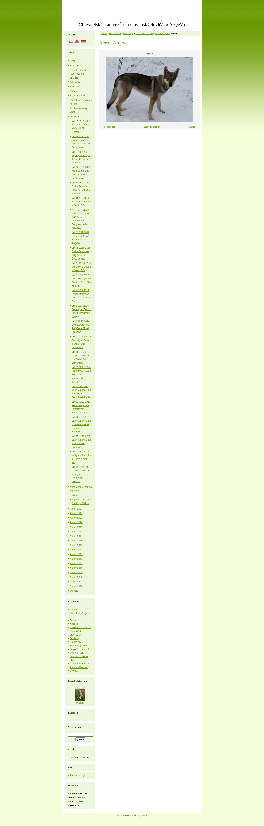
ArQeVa (74, 609)
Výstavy (74, 671)
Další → (193, 126)
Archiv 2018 (76, 531)
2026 (83, 757)
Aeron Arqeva (162, 33)
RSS (144, 815)
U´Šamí (80, 702)
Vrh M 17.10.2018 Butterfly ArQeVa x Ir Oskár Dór (81, 267)
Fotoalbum (115, 33)
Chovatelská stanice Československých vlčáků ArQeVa (132, 24)
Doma (73, 620)
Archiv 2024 (76, 586)
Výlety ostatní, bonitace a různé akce (79, 656)
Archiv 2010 (76, 567)
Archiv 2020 (76, 522)
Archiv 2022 (76, 513)
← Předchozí (108, 126)
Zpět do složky (152, 126)
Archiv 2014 (76, 549)
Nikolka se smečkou (80, 627)
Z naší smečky (77, 95)
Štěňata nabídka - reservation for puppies (79, 74)
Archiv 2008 (76, 577)
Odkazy (74, 590)
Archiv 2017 (76, 536)
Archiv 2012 (76, 558)
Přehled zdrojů (77, 775)
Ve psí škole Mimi (79, 649)
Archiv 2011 (76, 563)
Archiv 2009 (76, 572)
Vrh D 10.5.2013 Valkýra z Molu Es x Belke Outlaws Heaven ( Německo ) (81, 424)
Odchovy (128, 33)
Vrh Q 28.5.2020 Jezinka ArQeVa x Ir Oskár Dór (81, 202)
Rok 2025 (75, 81)
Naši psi (74, 91)
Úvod (104, 33)
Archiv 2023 (76, 508)
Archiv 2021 (76, 517)
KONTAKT (75, 65)
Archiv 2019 (76, 527)
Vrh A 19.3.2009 (144, 33)
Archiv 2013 (76, 554)
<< (72, 757)
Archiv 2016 (76, 540)
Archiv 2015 (76, 545)
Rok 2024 (75, 86)
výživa (75, 495)
